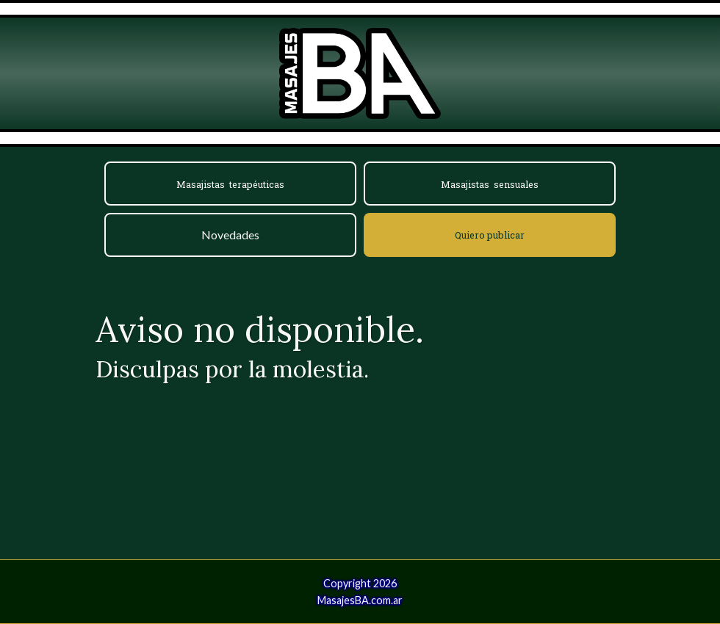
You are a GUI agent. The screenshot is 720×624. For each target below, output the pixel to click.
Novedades (230, 235)
